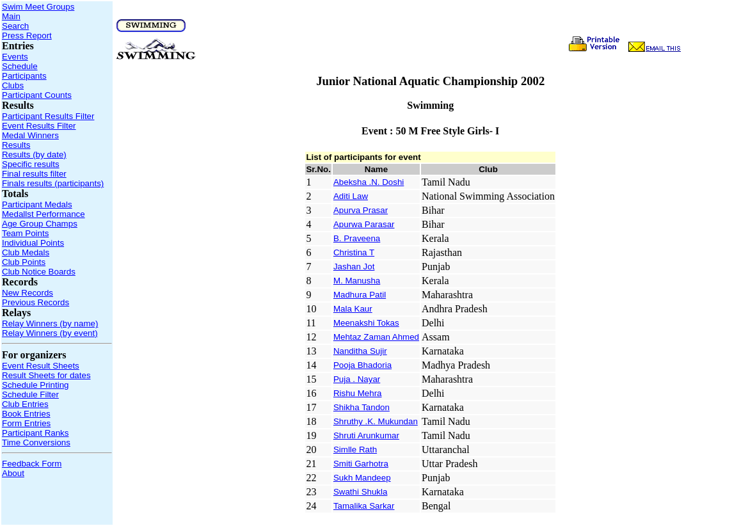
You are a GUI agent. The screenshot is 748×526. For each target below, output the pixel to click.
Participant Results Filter (48, 116)
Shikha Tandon (361, 407)
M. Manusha (356, 280)
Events (15, 56)
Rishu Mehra (357, 393)
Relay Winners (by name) (50, 323)
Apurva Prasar (360, 210)
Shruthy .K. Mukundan (375, 421)
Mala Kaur (352, 309)
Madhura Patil (359, 294)
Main (11, 16)
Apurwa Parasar (364, 224)
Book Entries (26, 413)
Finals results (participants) (53, 183)
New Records (27, 293)
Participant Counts (37, 95)
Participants (24, 76)
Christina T (353, 252)
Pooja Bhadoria (362, 365)
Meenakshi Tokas (366, 323)
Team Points (25, 233)
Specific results (31, 164)
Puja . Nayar (356, 379)
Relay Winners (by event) (50, 333)
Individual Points (33, 243)
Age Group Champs (39, 223)
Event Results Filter (39, 126)
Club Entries (25, 404)
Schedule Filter (30, 394)
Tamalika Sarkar (364, 506)
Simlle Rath (355, 449)
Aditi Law (350, 196)
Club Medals (25, 252)
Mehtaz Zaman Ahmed (376, 337)
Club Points (23, 262)
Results (16, 145)
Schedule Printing (35, 385)
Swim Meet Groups (38, 7)
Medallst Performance (43, 214)
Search (15, 26)
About (13, 473)
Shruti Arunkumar (366, 435)
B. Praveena (356, 238)
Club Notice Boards (39, 271)
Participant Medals (37, 204)
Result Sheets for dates (46, 375)
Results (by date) (34, 154)
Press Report (27, 35)
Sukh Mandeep (362, 477)
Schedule (20, 66)
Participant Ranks (35, 433)
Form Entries (26, 423)
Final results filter (34, 174)
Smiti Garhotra (360, 463)
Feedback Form (31, 463)
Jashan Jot (353, 266)
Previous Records (35, 302)
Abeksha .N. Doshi (368, 182)
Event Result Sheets (40, 366)
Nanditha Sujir (360, 351)
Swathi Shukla (360, 492)
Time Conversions (36, 442)
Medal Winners (30, 135)
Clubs (13, 85)
